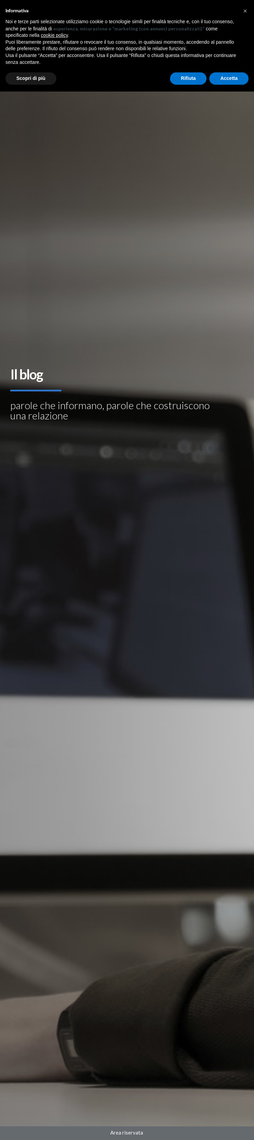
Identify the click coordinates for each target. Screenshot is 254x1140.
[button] (245, 10)
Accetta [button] (229, 78)
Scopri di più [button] (30, 78)
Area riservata (127, 1132)
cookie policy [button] (54, 35)
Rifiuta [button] (188, 78)
